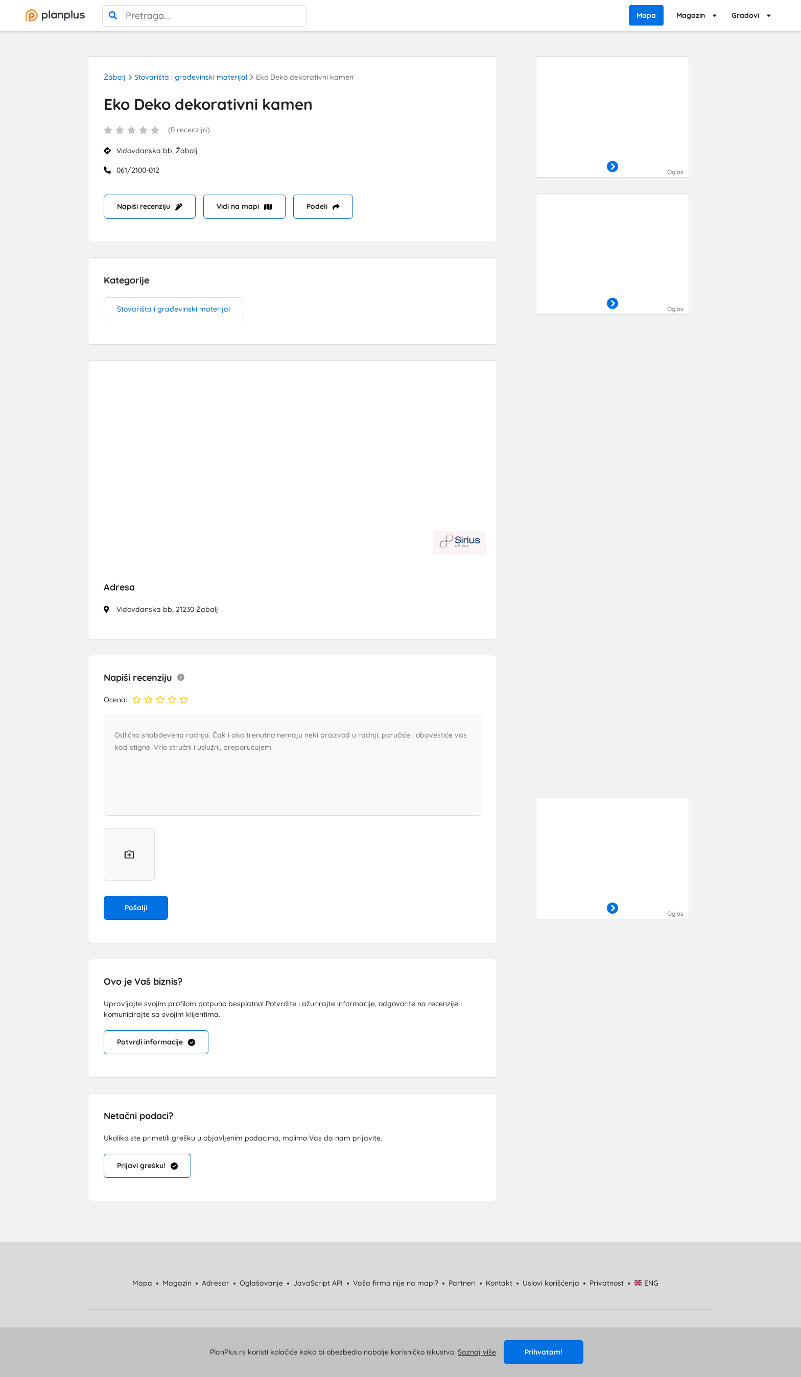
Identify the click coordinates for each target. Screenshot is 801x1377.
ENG (646, 1283)
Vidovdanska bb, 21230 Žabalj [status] (167, 609)
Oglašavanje (261, 1283)
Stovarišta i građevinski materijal (190, 77)
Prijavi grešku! (147, 1165)
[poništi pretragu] (296, 16)
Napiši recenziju (149, 206)
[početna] (55, 15)
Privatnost (607, 1283)
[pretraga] (113, 16)
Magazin (690, 15)
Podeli (323, 206)
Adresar (215, 1283)
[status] (292, 136)
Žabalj (115, 77)
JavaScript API (318, 1283)
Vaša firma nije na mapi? (395, 1283)
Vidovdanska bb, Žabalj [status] (157, 150)
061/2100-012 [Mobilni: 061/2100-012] (137, 170)
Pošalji (136, 907)
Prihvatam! (543, 1352)
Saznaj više (477, 1352)
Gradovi (745, 15)
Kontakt (499, 1283)
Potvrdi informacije (156, 1042)
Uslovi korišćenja (551, 1283)
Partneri (462, 1283)
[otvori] (612, 167)
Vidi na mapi (244, 206)
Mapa (646, 15)
